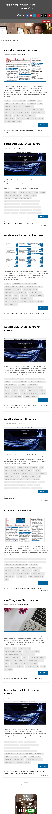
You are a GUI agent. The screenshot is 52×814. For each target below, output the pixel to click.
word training (26, 487)
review (28, 479)
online (33, 476)
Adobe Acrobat (10, 561)
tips (19, 118)
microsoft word (10, 289)
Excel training (28, 753)
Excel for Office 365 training (13, 753)
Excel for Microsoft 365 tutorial (14, 750)
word (32, 295)
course (14, 192)
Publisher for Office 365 (12, 209)
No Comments (44, 134)
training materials (11, 121)
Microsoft (23, 221)
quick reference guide (35, 292)
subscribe (21, 482)
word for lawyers (40, 390)
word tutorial (37, 487)
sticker (29, 666)
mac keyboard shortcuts (12, 654)
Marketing (18, 130)
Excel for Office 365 (31, 750)
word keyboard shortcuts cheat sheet (33, 301)
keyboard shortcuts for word (28, 286)
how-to (22, 192)
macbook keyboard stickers (13, 657)
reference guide (10, 118)
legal (31, 381)
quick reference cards (38, 112)
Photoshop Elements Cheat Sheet (21, 50)
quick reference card (23, 112)
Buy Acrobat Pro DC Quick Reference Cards (17, 564)
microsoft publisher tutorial (32, 201)
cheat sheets (32, 100)
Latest (13, 130)
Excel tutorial (39, 753)
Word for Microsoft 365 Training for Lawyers (33, 393)
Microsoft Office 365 (11, 198)
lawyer (42, 378)
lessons (36, 192)
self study (37, 209)
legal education (41, 381)
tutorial (23, 212)
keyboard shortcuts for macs (13, 651)
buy (15, 100)
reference (9, 115)
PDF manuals (35, 204)
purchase (41, 109)
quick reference (10, 112)
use (20, 121)
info (7, 103)
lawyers (8, 381)
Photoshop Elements (29, 130)
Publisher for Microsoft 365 (34, 206)
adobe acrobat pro (35, 561)
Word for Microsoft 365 (12, 298)
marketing (22, 384)
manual (43, 192)
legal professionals (11, 384)
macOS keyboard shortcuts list (14, 660)
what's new (38, 212)
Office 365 (38, 221)
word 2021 (40, 295)
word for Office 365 (27, 298)
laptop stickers (29, 651)
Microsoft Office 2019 (30, 195)
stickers (36, 666)
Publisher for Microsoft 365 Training (22, 143)
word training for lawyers (31, 396)
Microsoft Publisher (26, 198)
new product (32, 103)
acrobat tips (35, 558)
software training (11, 482)
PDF (40, 476)
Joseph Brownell (25, 54)
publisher (20, 206)
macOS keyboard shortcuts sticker (34, 660)
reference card (19, 115)
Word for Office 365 (22, 315)
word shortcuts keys (11, 304)
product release (31, 109)
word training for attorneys (13, 396)
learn (23, 103)
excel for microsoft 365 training (30, 744)
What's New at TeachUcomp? (26, 223)
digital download (23, 467)
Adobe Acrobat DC (22, 561)
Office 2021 (32, 221)
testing (42, 482)
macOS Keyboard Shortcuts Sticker (21, 600)
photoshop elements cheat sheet (14, 109)
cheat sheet (22, 100)
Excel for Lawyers (30, 741)
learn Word (24, 381)
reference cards (31, 115)
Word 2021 (14, 315)
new (19, 289)
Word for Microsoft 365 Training (20, 419)
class (7, 192)
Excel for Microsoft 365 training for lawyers (17, 747)
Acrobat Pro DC (24, 558)
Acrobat (14, 588)
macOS (25, 657)
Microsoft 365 (17, 195)
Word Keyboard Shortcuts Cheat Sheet (23, 235)
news (40, 103)
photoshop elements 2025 (27, 106)
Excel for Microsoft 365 (12, 744)
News (22, 130)
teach (7, 212)
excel (21, 741)
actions (8, 100)
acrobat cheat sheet (11, 558)
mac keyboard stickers (28, 654)
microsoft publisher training (13, 201)
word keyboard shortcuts (13, 301)
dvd (42, 467)
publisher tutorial (26, 209)
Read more (43, 125)
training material (39, 118)
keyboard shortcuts (11, 286)
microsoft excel (19, 759)
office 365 (25, 204)
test (35, 482)
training (15, 212)
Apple (13, 678)
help (40, 100)
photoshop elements (11, 106)
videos (30, 485)
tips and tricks (27, 118)
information (15, 103)
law (28, 378)
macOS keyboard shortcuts (38, 657)
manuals (8, 195)
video (30, 212)
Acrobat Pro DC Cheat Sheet (18, 510)
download (34, 467)
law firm (34, 378)
